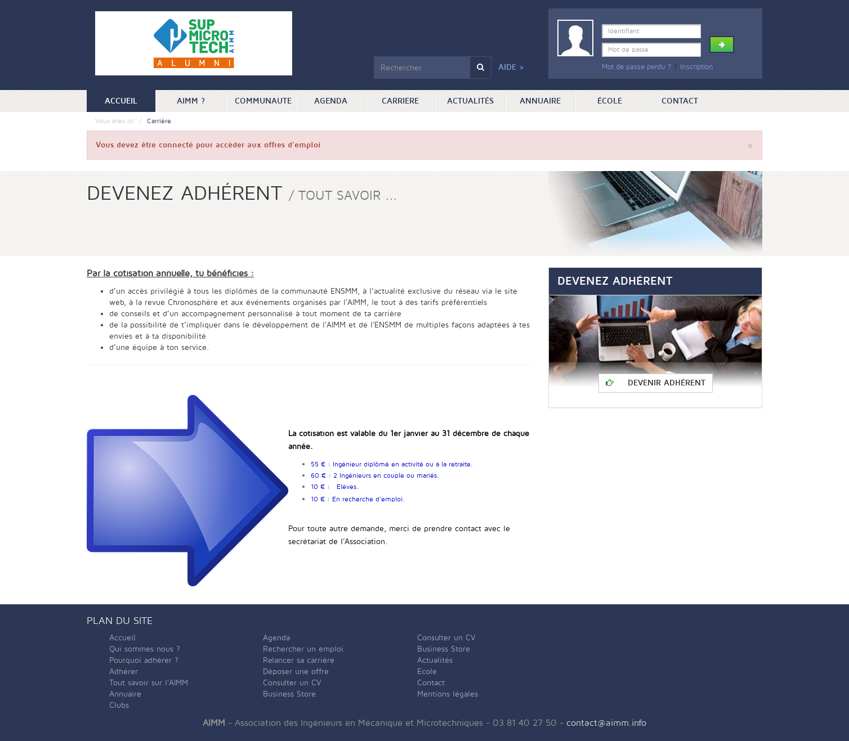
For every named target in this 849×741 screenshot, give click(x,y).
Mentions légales (447, 694)
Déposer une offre (296, 671)
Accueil (130, 100)
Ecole (427, 671)
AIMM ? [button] (191, 101)
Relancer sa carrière (298, 660)
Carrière (159, 121)
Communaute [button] (263, 101)
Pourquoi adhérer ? (143, 660)
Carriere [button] (400, 101)
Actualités (470, 101)
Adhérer (123, 671)
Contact (680, 101)
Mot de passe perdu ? (636, 67)
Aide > (511, 67)
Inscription (696, 67)
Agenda (330, 101)
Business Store (289, 694)
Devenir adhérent (655, 383)
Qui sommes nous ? (144, 649)
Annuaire (540, 101)
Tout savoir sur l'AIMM (148, 683)
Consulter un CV (292, 683)
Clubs (119, 705)
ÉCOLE (609, 101)
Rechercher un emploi (303, 649)
